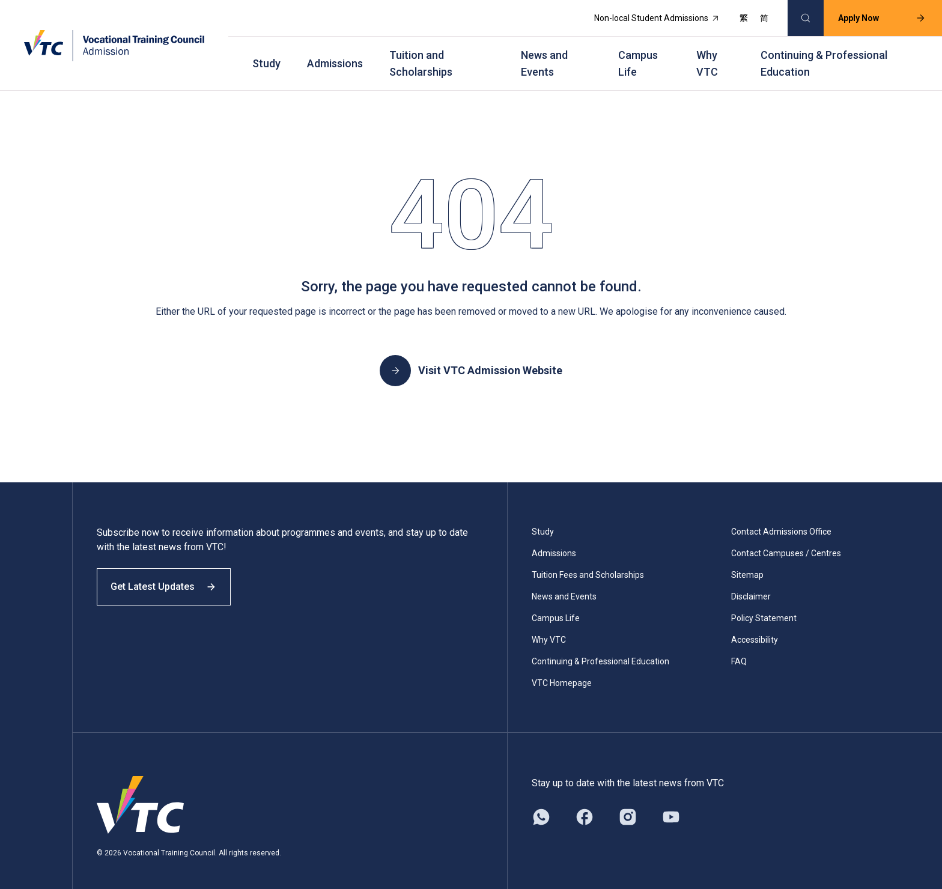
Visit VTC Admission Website (471, 358)
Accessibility (754, 627)
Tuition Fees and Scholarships (588, 562)
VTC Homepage (562, 670)
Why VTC (707, 54)
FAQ (739, 649)
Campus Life (638, 54)
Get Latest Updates (169, 581)
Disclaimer (751, 584)
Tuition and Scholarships (420, 54)
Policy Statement (764, 605)
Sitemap (747, 562)
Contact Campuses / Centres (786, 540)
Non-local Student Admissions (649, 15)
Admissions (335, 54)
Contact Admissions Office (781, 519)
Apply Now (874, 15)
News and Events (544, 54)
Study (266, 54)
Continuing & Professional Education (824, 54)
